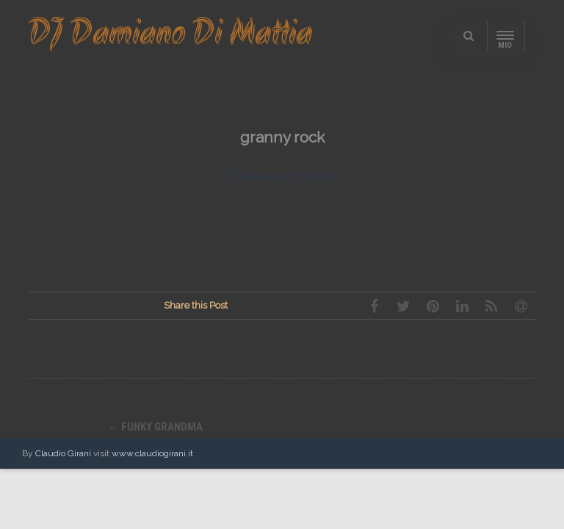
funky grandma (155, 426)
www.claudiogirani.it (152, 453)
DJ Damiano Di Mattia (170, 35)
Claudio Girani (63, 453)
